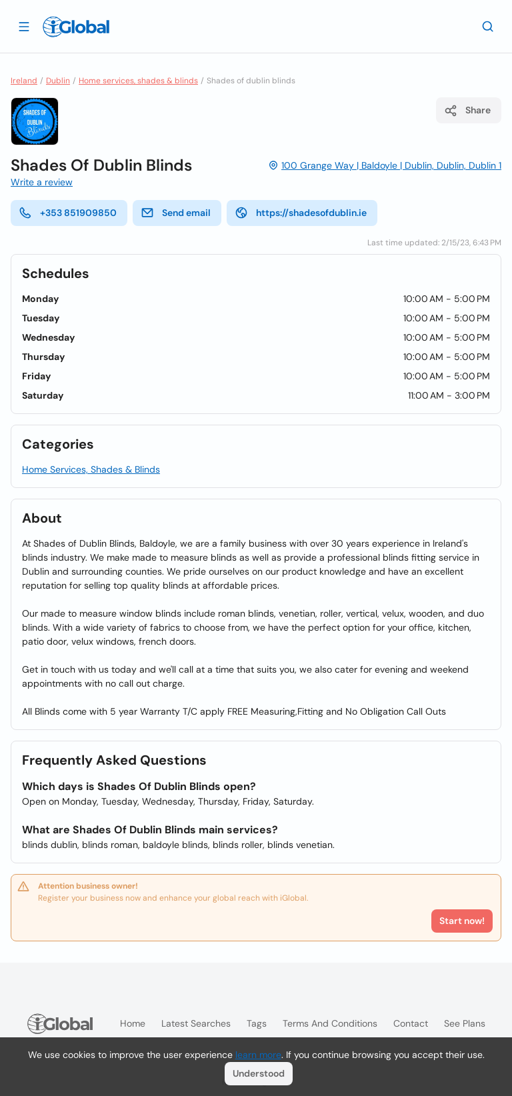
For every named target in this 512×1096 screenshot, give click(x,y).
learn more (258, 1055)
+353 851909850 (68, 212)
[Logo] (76, 26)
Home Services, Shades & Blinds (91, 469)
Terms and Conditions (330, 1023)
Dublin (58, 80)
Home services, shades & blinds (138, 80)
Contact (410, 1023)
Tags (257, 1023)
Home (132, 1023)
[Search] (488, 26)
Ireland (24, 80)
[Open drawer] (24, 26)
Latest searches (196, 1023)
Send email (176, 212)
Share (467, 110)
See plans (464, 1023)
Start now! (462, 921)
